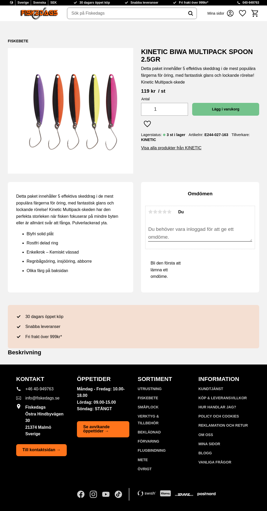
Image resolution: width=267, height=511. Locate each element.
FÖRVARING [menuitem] (148, 441)
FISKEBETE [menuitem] (148, 398)
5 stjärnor (169, 211)
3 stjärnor (159, 211)
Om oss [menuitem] (205, 435)
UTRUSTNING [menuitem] (150, 389)
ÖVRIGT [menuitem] (145, 469)
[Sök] (191, 13)
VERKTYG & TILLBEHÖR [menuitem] (148, 419)
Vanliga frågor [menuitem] (214, 462)
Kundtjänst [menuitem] (210, 389)
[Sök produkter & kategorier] (126, 13)
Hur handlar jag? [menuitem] (217, 407)
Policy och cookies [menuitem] (218, 416)
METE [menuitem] (143, 460)
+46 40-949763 (39, 389)
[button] (242, 13)
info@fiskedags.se (42, 398)
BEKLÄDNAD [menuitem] (149, 432)
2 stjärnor (155, 211)
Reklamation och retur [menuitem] (223, 425)
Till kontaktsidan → (41, 450)
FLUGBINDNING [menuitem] (152, 450)
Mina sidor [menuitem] (209, 444)
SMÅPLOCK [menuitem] (148, 407)
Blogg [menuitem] (205, 453)
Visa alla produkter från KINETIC (171, 148)
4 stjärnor (164, 211)
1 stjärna (150, 211)
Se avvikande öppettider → (96, 429)
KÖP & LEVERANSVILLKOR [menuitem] (222, 398)
